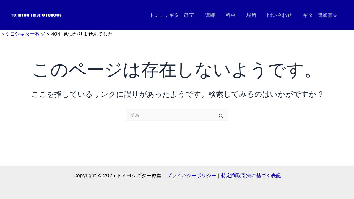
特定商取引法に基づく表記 (251, 175)
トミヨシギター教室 (176, 15)
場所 (253, 15)
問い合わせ (280, 15)
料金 (233, 15)
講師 (213, 15)
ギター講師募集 (320, 15)
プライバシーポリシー (191, 175)
